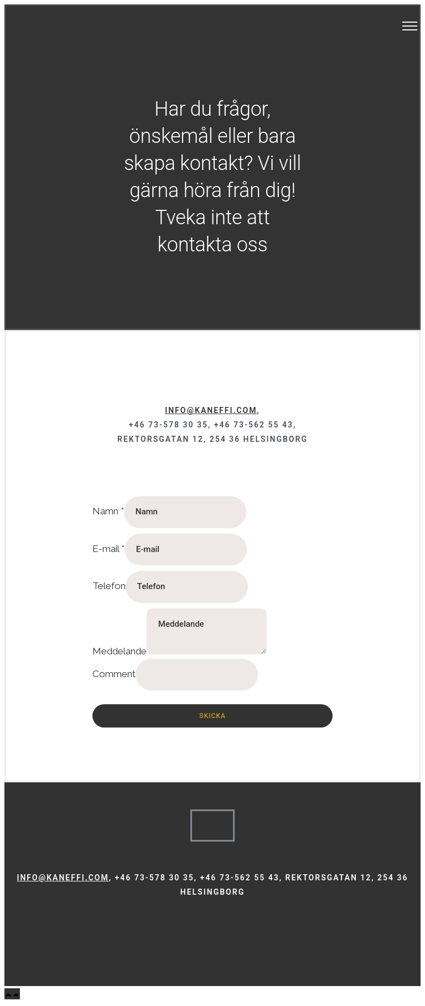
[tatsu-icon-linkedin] (223, 924)
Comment (114, 673)
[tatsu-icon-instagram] (208, 924)
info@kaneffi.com (211, 410)
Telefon (109, 585)
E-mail (108, 548)
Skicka (212, 716)
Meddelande (119, 651)
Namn (108, 511)
